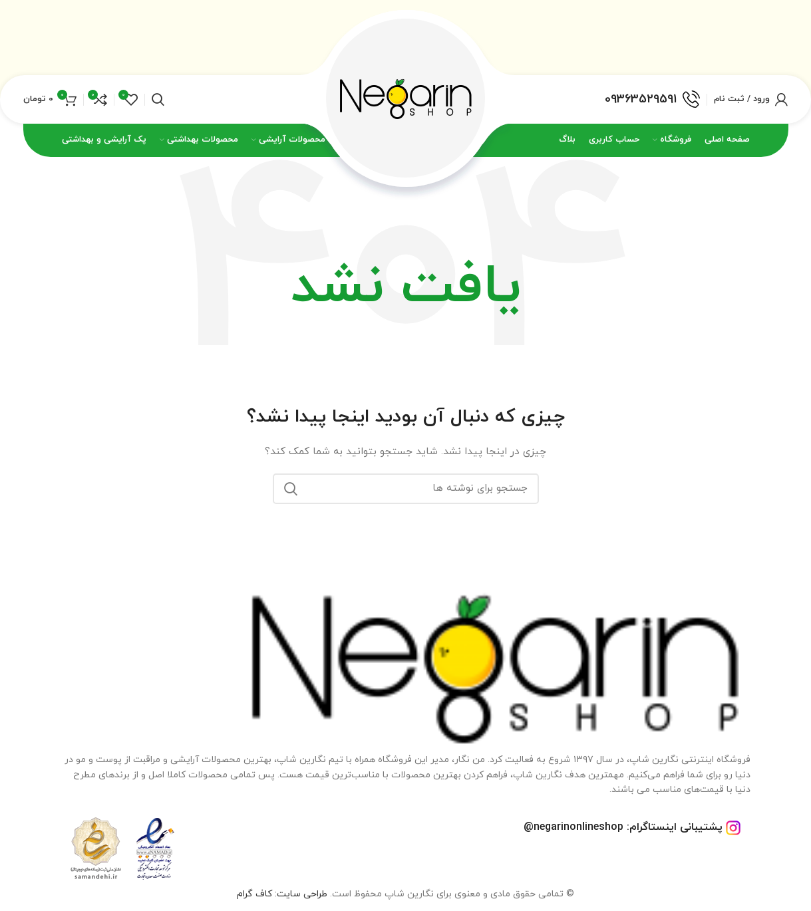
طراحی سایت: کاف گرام (282, 894)
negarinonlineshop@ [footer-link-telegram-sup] (573, 827)
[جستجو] (406, 488)
